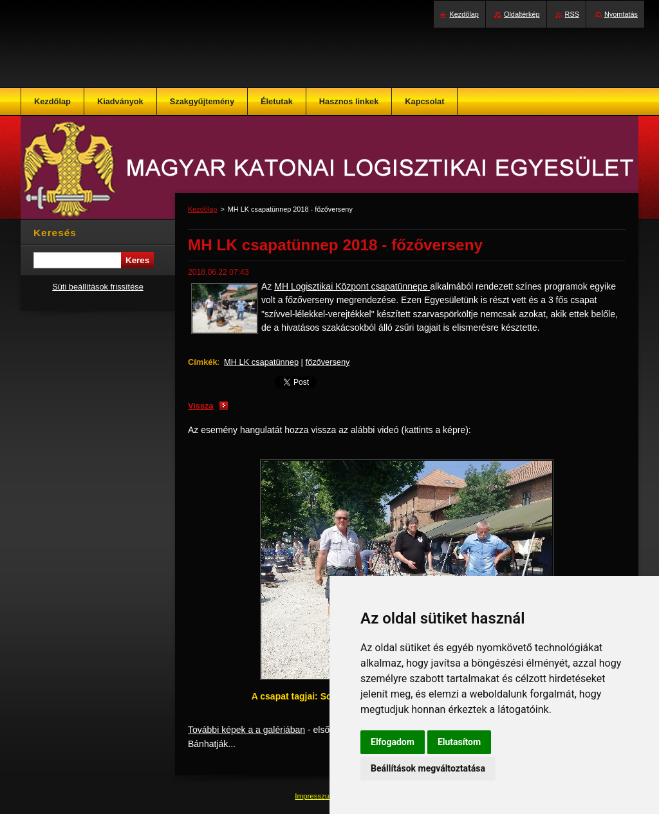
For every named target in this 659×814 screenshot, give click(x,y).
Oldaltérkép (522, 14)
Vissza (201, 406)
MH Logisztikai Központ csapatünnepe (352, 286)
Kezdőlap (202, 209)
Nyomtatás (621, 14)
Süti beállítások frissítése (98, 286)
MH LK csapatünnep (261, 362)
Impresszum (316, 796)
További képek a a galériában (246, 730)
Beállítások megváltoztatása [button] (428, 768)
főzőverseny (328, 362)
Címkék (203, 362)
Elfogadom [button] (392, 742)
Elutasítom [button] (459, 742)
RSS (572, 14)
